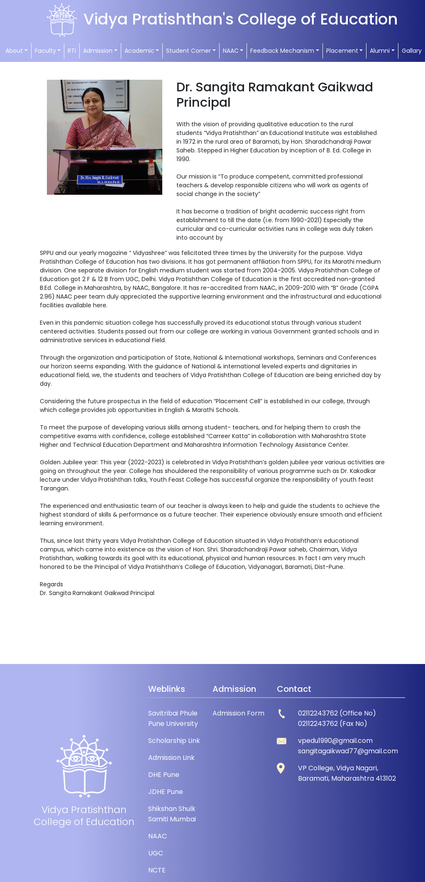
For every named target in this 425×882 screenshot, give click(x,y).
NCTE (157, 870)
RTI (72, 51)
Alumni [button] (380, 51)
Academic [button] (139, 51)
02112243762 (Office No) (337, 713)
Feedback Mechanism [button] (282, 51)
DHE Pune (163, 774)
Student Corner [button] (188, 51)
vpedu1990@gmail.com (335, 740)
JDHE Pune (165, 791)
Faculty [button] (45, 51)
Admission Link (171, 757)
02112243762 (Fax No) (332, 723)
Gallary (412, 51)
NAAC (157, 836)
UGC (155, 853)
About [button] (14, 51)
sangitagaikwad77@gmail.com (348, 751)
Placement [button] (342, 51)
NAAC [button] (231, 51)
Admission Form (238, 713)
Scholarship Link (174, 740)
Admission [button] (97, 51)
